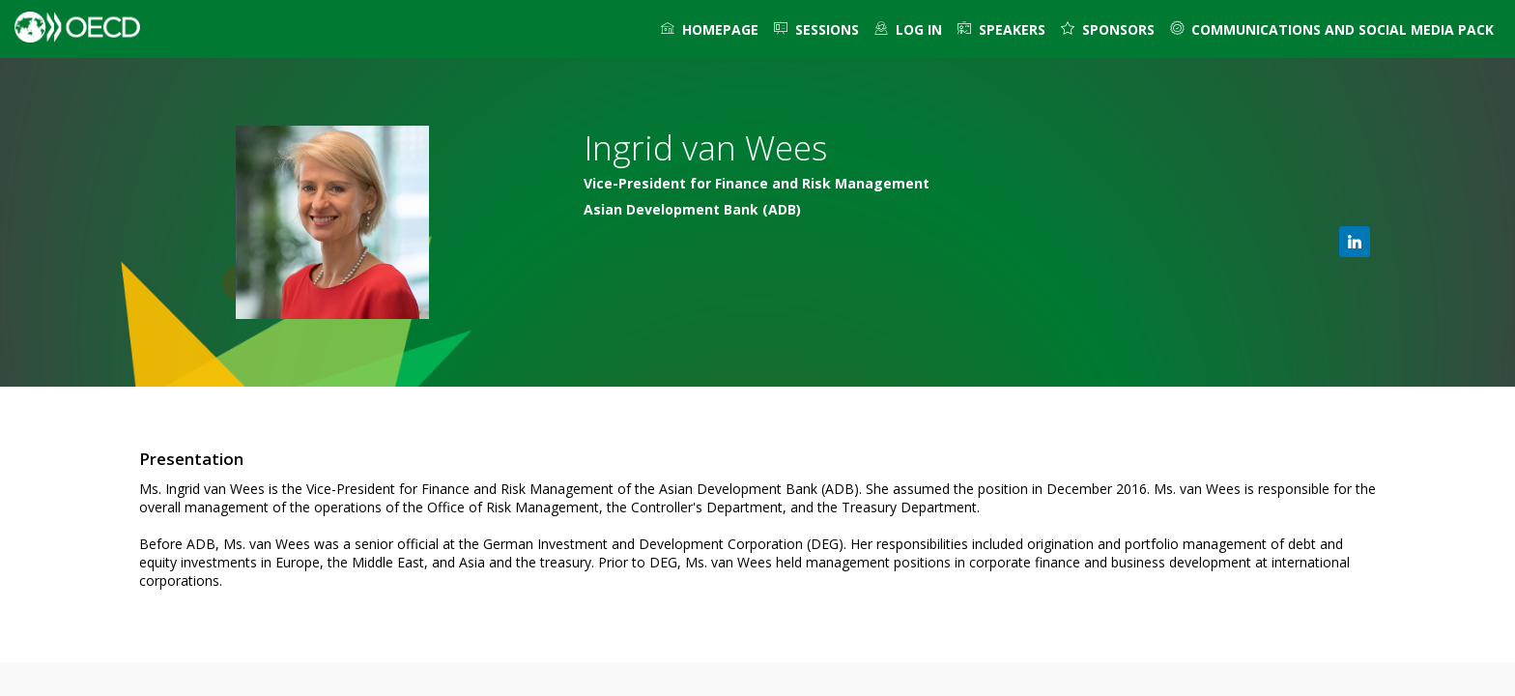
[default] (908, 29)
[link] (709, 29)
